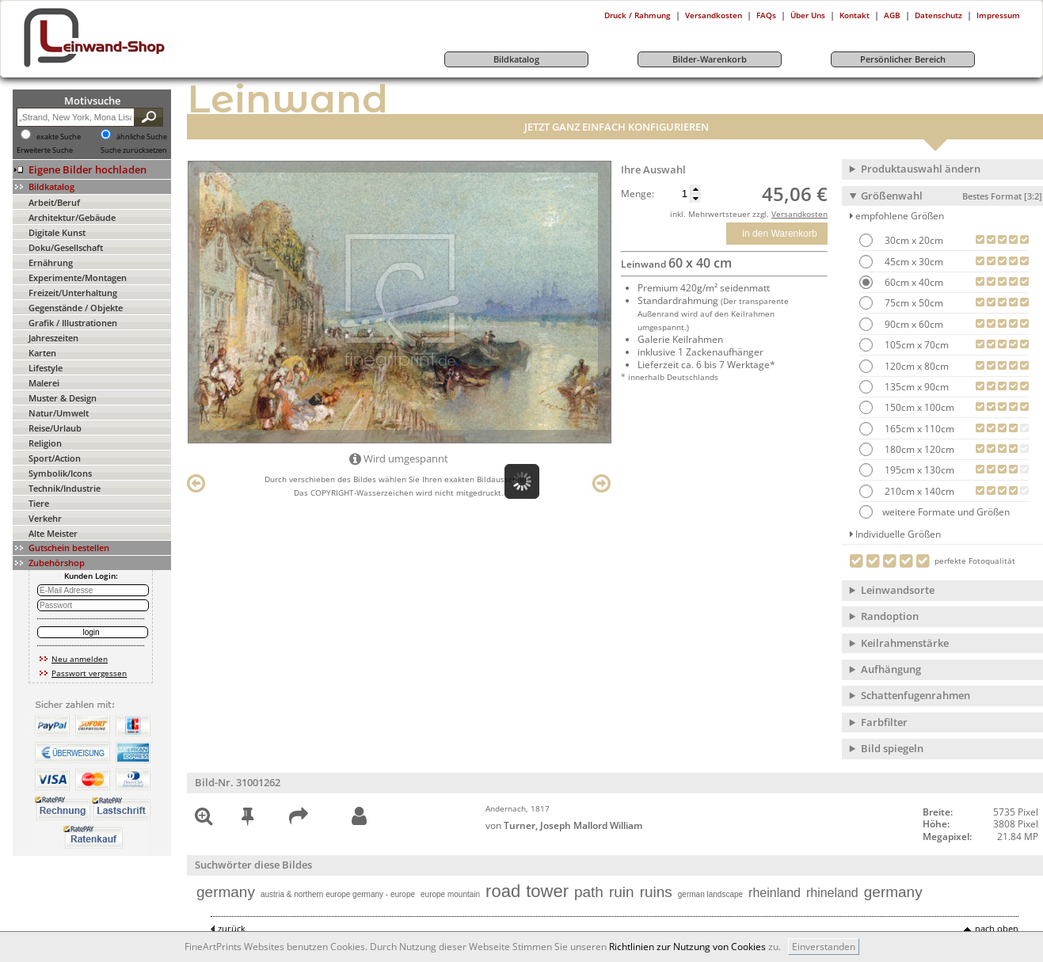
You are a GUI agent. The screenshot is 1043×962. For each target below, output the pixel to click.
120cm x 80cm (915, 366)
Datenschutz (938, 15)
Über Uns (807, 15)
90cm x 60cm (912, 324)
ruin (621, 892)
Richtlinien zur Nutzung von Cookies (687, 946)
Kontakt (854, 15)
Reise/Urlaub (55, 428)
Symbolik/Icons (60, 473)
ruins (656, 892)
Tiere (39, 503)
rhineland (832, 892)
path (588, 892)
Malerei (44, 383)
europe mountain (450, 894)
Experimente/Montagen (78, 277)
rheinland (774, 892)
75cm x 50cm (912, 303)
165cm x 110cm (918, 428)
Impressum (998, 15)
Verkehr (45, 518)
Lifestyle (46, 368)
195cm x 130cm (918, 470)
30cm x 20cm (912, 240)
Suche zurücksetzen (134, 150)
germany (225, 892)
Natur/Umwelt (59, 413)
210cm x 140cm (918, 491)
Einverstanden (823, 946)
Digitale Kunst (57, 232)
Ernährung (51, 262)
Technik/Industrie (65, 488)
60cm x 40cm (912, 282)
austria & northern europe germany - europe (338, 894)
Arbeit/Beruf (54, 202)
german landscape (710, 894)
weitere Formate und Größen (934, 512)
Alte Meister (53, 533)
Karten (42, 353)
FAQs (766, 15)
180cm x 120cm (918, 449)
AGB (892, 15)
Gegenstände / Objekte (76, 308)
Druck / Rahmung (637, 15)
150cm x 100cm (918, 407)
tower (547, 891)
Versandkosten (713, 15)
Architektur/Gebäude (72, 217)
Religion (45, 443)
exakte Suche (58, 137)
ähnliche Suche (141, 137)
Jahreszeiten (53, 338)
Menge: (637, 194)
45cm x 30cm (912, 261)
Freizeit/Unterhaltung (73, 292)
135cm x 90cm (915, 387)
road (502, 891)
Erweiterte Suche (45, 150)
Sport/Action (55, 458)
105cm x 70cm (915, 345)
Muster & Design (63, 398)
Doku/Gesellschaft (66, 247)
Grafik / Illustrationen (73, 323)
